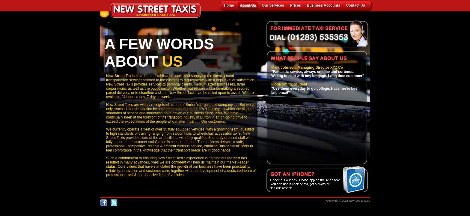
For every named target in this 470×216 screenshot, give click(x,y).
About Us (248, 5)
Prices (295, 5)
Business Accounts (323, 5)
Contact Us (355, 5)
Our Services (273, 5)
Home (229, 5)
